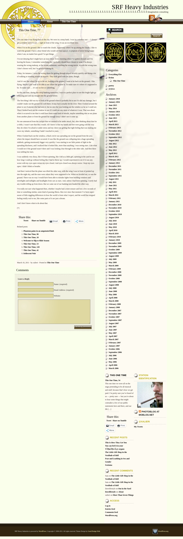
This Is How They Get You (116, 442)
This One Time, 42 (31, 250)
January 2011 (114, 201)
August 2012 (114, 140)
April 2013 (113, 121)
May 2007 (113, 333)
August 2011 (114, 179)
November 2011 (115, 169)
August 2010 (114, 217)
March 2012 (113, 156)
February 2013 (115, 128)
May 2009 (113, 262)
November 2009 (115, 246)
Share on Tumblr (38, 220)
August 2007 (114, 323)
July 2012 (113, 144)
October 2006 (114, 349)
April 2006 (113, 365)
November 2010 (115, 208)
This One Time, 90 (31, 234)
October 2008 (114, 278)
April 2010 (113, 230)
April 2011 (113, 192)
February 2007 (115, 343)
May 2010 (113, 227)
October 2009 (114, 249)
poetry (111, 86)
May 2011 (113, 189)
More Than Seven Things (123, 495)
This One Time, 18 (31, 237)
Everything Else (115, 74)
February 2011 (115, 198)
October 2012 (114, 134)
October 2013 (114, 115)
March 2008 (113, 301)
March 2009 (113, 266)
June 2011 (113, 185)
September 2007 (115, 320)
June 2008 (113, 291)
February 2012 (115, 160)
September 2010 (115, 214)
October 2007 (114, 317)
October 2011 (114, 172)
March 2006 (113, 368)
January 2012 (114, 163)
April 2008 (113, 298)
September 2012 (115, 137)
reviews (112, 89)
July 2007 (113, 326)
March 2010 (113, 233)
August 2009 (114, 256)
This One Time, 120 (32, 247)
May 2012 (113, 150)
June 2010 (113, 224)
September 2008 (115, 282)
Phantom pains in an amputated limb (39, 231)
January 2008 (114, 307)
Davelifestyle (110, 492)
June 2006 (113, 359)
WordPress (42, 531)
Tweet (26, 220)
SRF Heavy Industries (140, 7)
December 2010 (115, 205)
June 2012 (113, 147)
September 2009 (115, 253)
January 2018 (114, 99)
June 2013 (113, 118)
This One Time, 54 (112, 380)
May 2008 (113, 294)
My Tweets (138, 427)
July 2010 (113, 221)
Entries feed (110, 509)
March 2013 (113, 124)
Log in (107, 506)
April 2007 (113, 336)
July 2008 (113, 288)
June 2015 (113, 105)
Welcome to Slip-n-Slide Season (36, 241)
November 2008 (115, 275)
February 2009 (115, 269)
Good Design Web (94, 531)
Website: (57, 296)
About (50, 21)
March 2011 (113, 195)
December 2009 (115, 243)
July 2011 (112, 182)
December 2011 (115, 166)
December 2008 (115, 272)
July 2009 (113, 259)
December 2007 (115, 310)
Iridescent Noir (30, 253)
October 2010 (114, 211)
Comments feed (111, 512)
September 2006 (115, 352)
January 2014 (114, 112)
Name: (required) (60, 284)
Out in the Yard (124, 489)
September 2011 (115, 176)
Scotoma (108, 465)
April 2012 (113, 153)
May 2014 (113, 108)
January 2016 (114, 102)
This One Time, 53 (31, 244)
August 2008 (114, 285)
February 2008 (115, 304)
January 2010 (114, 240)
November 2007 (115, 314)
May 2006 (113, 362)
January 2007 (114, 346)
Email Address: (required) (63, 290)
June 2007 (113, 330)
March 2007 (113, 339)
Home (31, 21)
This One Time (69, 21)
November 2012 (115, 131)
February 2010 (115, 237)
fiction (111, 78)
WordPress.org (111, 515)
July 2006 (113, 355)
